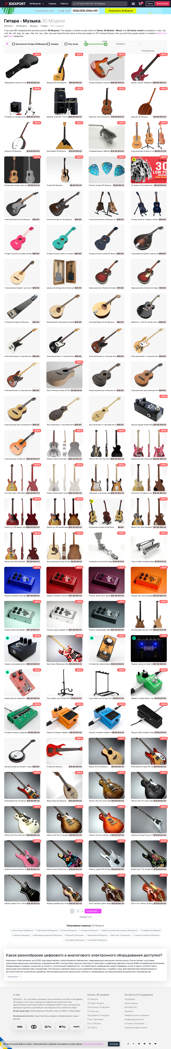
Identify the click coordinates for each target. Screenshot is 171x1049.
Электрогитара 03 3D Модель (17, 219)
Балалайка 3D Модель (56, 151)
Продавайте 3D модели (98, 1015)
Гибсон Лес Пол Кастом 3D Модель (20, 835)
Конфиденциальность (134, 1019)
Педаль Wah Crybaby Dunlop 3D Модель (148, 732)
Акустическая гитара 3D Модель (61, 390)
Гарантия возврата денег (136, 1027)
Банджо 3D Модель (139, 117)
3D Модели (92, 999)
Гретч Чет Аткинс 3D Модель (143, 903)
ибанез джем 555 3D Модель (101, 869)
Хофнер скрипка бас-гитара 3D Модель (63, 903)
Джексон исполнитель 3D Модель (19, 869)
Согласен (114, 1044)
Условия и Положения (134, 1023)
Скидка (52, 44)
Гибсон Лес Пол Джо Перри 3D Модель (105, 801)
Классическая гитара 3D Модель (19, 459)
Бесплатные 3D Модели (98, 1007)
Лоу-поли (71, 44)
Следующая (93, 911)
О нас (16, 994)
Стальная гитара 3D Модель (17, 322)
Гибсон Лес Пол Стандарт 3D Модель (63, 835)
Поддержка (129, 999)
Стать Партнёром (95, 1019)
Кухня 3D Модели (68, 930)
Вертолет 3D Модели (119, 935)
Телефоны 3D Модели (150, 930)
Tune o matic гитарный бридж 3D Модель (148, 561)
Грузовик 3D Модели (74, 940)
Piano (10, 36)
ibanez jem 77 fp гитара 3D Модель (145, 869)
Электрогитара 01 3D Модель (59, 219)
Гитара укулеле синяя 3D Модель (103, 254)
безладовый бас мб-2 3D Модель (145, 630)
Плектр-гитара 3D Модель (100, 185)
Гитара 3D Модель (54, 185)
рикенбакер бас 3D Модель (16, 801)
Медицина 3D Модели (96, 935)
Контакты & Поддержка (138, 994)
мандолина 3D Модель (57, 801)
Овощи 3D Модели (21, 935)
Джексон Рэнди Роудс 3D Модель (146, 835)
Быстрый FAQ (130, 1007)
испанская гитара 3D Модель (101, 527)
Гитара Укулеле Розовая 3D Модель (20, 254)
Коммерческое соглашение (136, 1015)
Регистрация (162, 3)
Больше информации (93, 1044)
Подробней (14, 977)
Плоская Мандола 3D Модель (101, 322)
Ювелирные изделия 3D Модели (47, 935)
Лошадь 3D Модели (88, 930)
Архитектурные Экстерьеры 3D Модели (118, 930)
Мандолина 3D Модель (57, 83)
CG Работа (92, 1027)
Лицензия (128, 1011)
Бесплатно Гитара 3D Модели (29, 44)
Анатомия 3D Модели (96, 940)
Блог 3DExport (94, 1023)
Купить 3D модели (98, 994)
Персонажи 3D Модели (46, 930)
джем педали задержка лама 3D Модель (22, 698)
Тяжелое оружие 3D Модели (145, 935)
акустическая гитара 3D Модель (61, 561)
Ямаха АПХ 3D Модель (98, 767)
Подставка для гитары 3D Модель (61, 698)
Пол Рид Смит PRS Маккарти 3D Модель (22, 493)
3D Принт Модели (95, 1003)
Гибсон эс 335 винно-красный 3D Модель (22, 527)
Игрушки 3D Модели (74, 935)
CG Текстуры (93, 1011)
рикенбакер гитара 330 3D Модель (146, 767)
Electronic (162, 33)
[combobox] (127, 43)
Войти (150, 3)
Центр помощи (131, 1003)
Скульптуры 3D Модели (22, 930)
